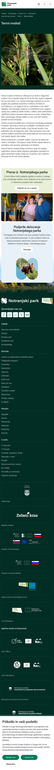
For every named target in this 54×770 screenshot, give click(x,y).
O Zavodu (5, 449)
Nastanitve (5, 368)
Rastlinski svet (7, 341)
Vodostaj (5, 426)
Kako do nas (6, 383)
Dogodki (4, 415)
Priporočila (5, 422)
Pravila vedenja (7, 398)
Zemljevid (5, 387)
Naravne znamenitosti (10, 330)
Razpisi (4, 461)
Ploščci (19, 16)
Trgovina (4, 372)
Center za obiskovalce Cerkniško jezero (17, 357)
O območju (5, 446)
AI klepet (4, 402)
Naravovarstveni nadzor (11, 464)
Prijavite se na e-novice (27, 188)
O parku (4, 440)
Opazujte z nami (8, 457)
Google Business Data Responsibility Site (17, 750)
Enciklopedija (12, 13)
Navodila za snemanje (10, 472)
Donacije (27, 250)
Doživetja (5, 376)
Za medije (5, 468)
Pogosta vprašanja (9, 476)
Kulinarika (5, 365)
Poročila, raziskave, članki (11, 453)
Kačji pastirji (32, 13)
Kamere (4, 433)
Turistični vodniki (8, 391)
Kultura (4, 334)
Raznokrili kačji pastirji (8, 16)
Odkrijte (3, 13)
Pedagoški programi (9, 361)
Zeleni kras (5, 395)
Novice (4, 418)
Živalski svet (22, 13)
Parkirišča (5, 430)
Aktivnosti (5, 380)
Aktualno (4, 409)
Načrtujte (5, 352)
